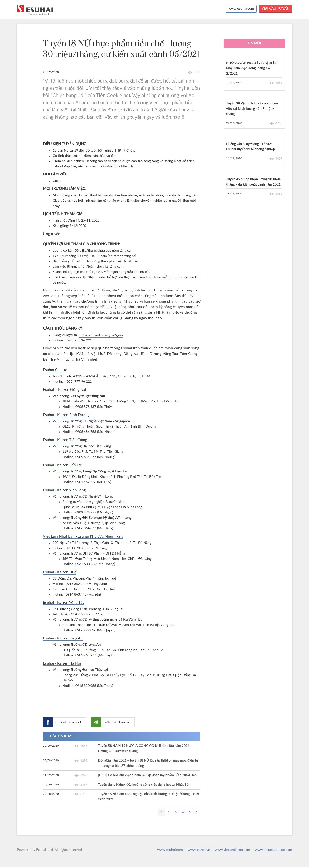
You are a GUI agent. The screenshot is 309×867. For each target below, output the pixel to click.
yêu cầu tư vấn (275, 8)
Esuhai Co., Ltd (55, 370)
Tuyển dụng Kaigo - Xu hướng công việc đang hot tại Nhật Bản (144, 784)
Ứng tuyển (51, 234)
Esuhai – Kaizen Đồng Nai (64, 390)
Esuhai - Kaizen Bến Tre (62, 465)
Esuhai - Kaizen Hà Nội (62, 663)
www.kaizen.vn (199, 850)
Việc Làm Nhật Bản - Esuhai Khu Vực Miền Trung (83, 536)
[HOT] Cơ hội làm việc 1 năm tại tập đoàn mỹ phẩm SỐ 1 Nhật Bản (147, 775)
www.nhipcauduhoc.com (273, 850)
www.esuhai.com (241, 8)
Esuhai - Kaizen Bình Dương (66, 415)
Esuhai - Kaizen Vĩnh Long (64, 490)
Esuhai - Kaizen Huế (59, 572)
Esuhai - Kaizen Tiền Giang (65, 440)
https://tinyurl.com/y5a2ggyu (101, 335)
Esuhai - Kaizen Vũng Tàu (63, 602)
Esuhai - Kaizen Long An (63, 638)
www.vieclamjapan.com (232, 850)
